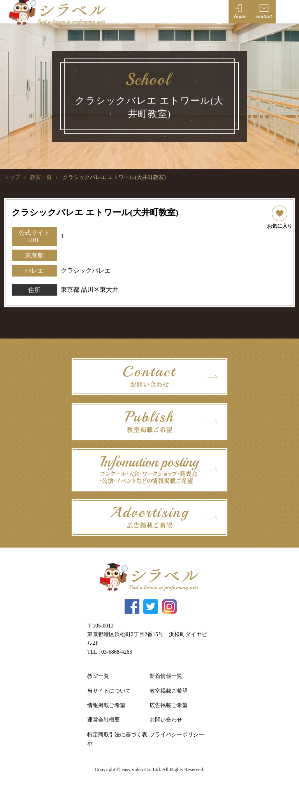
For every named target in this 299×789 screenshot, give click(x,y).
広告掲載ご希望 (169, 705)
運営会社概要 (103, 720)
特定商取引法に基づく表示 (117, 739)
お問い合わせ (166, 720)
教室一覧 (41, 177)
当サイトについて (109, 691)
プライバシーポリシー (177, 735)
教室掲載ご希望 (169, 691)
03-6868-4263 (116, 652)
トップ (12, 177)
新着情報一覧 (166, 676)
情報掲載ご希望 (106, 705)
